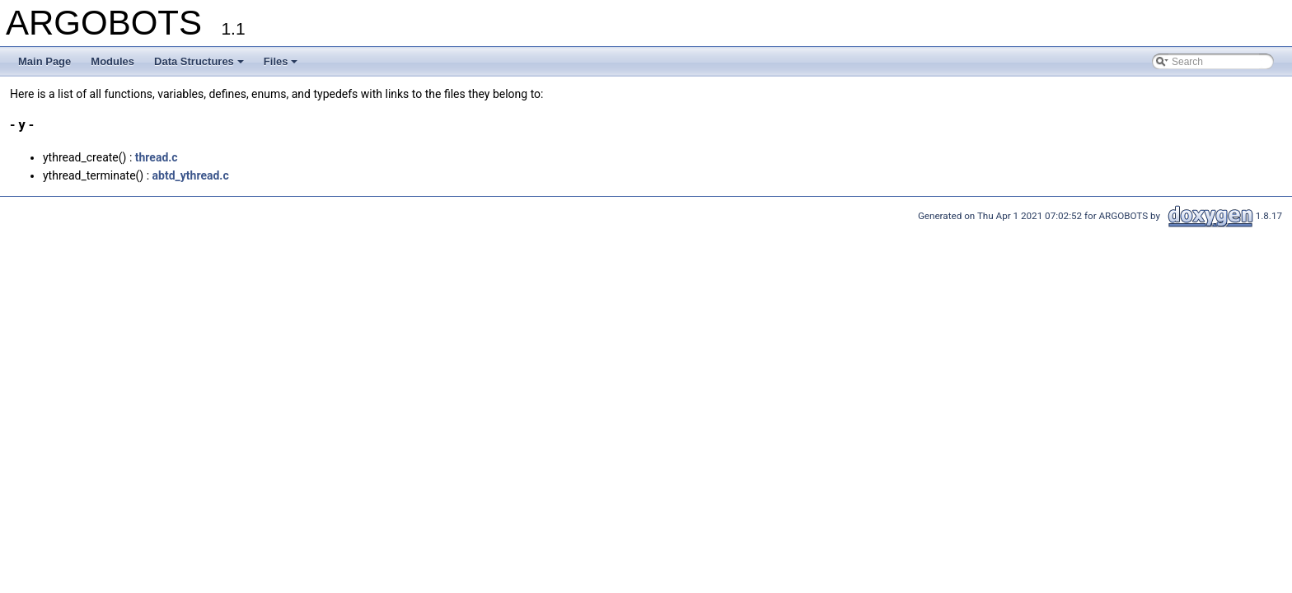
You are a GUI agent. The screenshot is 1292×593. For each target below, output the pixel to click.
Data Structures (199, 61)
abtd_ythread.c (190, 175)
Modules (112, 61)
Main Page (44, 61)
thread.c (156, 157)
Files (281, 61)
